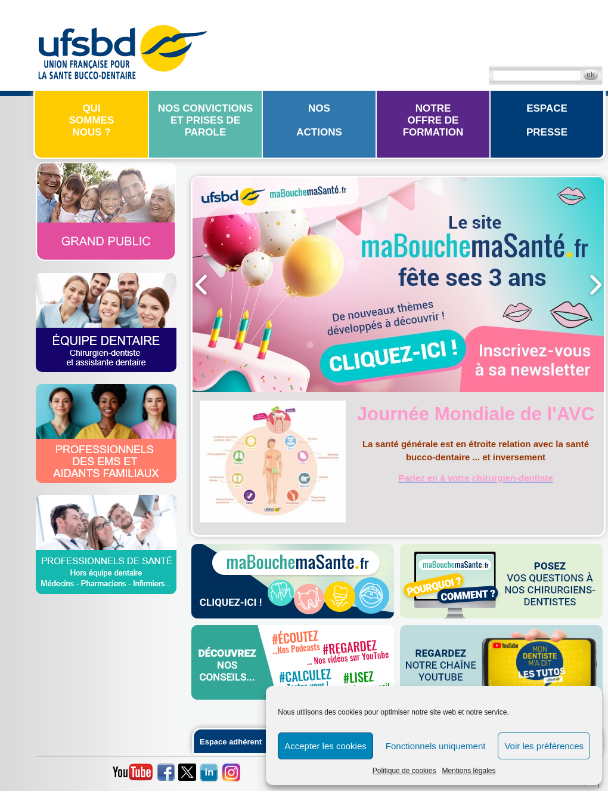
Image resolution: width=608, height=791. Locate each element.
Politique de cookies (404, 771)
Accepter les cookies (325, 746)
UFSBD (122, 51)
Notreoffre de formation (433, 120)
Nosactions (319, 120)
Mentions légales (468, 771)
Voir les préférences (544, 746)
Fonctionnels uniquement (436, 746)
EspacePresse (546, 120)
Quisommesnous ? (91, 120)
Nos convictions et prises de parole (205, 120)
